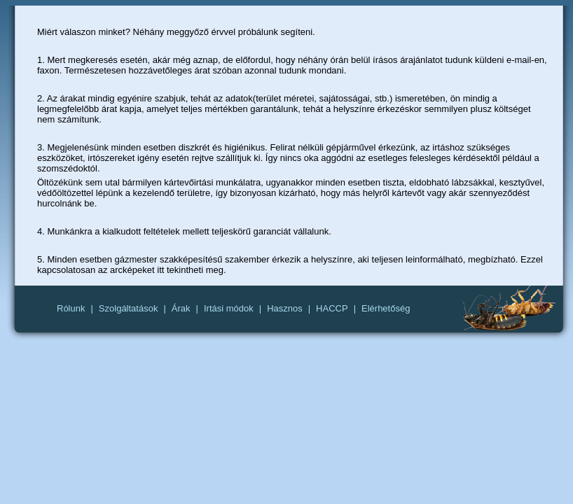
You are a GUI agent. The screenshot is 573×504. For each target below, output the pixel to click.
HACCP (332, 308)
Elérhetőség (385, 308)
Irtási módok (229, 308)
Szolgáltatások (128, 308)
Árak (181, 308)
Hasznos (285, 308)
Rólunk (71, 308)
